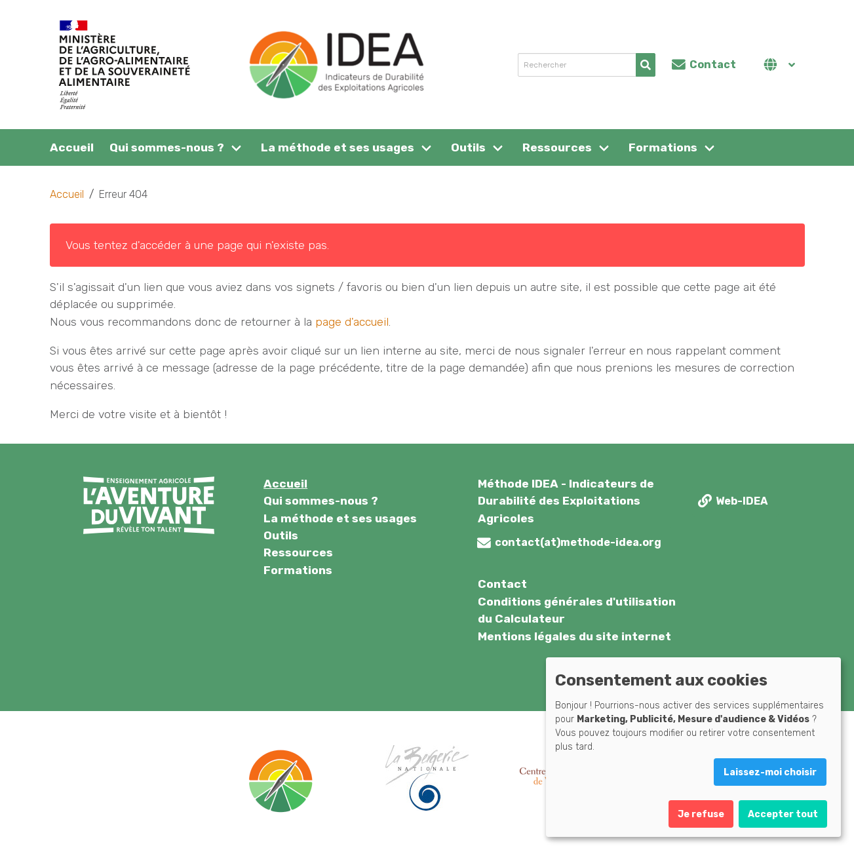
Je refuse (701, 814)
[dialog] (693, 747)
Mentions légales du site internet (574, 636)
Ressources (557, 147)
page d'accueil (352, 321)
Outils (468, 147)
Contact (502, 583)
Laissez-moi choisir (770, 772)
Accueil (72, 147)
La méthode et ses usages (337, 147)
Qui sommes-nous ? (166, 147)
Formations (663, 147)
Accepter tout (783, 814)
